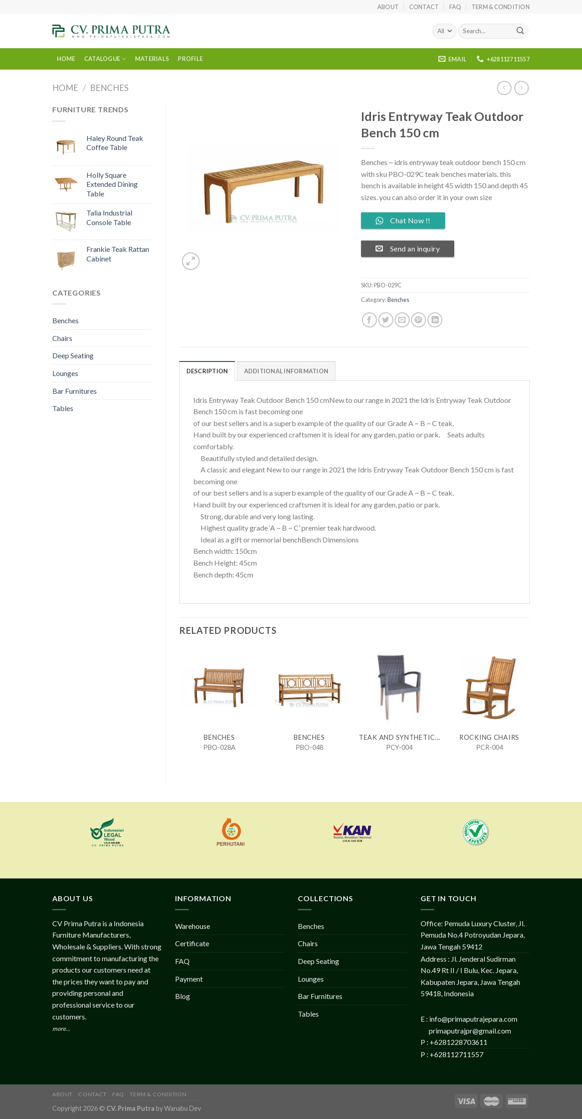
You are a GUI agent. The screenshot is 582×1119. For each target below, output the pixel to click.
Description (207, 371)
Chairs (62, 338)
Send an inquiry (408, 248)
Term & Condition (501, 6)
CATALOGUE (105, 59)
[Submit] (520, 31)
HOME (66, 58)
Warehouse (192, 926)
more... (61, 1028)
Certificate (192, 943)
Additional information (286, 371)
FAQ (455, 6)
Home (65, 88)
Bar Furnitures (74, 390)
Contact (424, 6)
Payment (189, 978)
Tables (62, 408)
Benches (109, 88)
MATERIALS (152, 58)
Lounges (65, 373)
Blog (182, 996)
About (388, 6)
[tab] (207, 370)
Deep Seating (73, 355)
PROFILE (190, 58)
